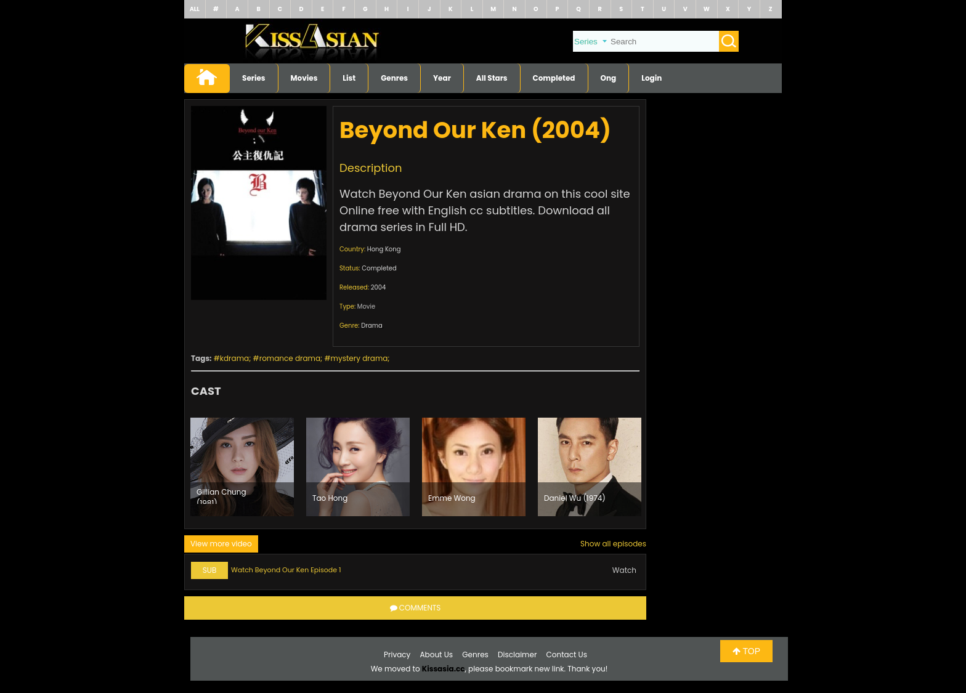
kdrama (234, 358)
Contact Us (566, 654)
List (349, 78)
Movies (304, 78)
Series (254, 78)
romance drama (289, 358)
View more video (221, 543)
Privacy (397, 654)
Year (442, 78)
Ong (609, 78)
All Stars (492, 78)
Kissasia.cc (443, 668)
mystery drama (359, 358)
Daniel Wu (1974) (575, 498)
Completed (554, 78)
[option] (242, 467)
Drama (372, 325)
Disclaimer (517, 654)
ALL (195, 9)
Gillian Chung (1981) (221, 495)
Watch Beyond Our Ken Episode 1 (286, 570)
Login (651, 78)
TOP (746, 651)
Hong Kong (384, 249)
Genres (394, 78)
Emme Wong (452, 498)
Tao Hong (329, 498)
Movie (366, 306)
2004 (378, 287)
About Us (436, 654)
